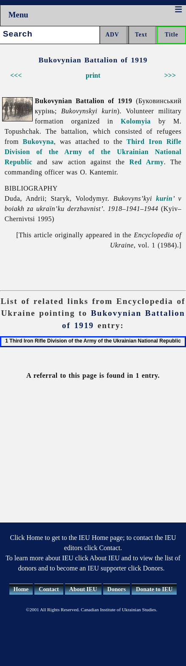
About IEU (83, 589)
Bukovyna (38, 141)
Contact (49, 589)
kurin (164, 198)
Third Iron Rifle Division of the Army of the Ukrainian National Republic (93, 152)
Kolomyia (136, 121)
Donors (116, 589)
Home (21, 589)
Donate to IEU (154, 589)
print (93, 75)
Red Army (147, 162)
